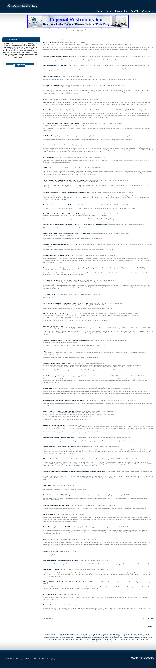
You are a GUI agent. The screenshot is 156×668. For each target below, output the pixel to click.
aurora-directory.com (49, 636)
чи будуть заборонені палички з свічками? (58, 505)
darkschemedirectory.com (132, 637)
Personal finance (48, 157)
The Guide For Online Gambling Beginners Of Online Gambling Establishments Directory (73, 471)
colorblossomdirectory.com (113, 637)
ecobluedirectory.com (110, 639)
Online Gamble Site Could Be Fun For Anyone (58, 411)
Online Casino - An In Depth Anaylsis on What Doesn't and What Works (67, 233)
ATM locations (48, 168)
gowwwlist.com (74, 634)
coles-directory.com (97, 637)
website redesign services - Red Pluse (55, 65)
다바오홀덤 (47, 485)
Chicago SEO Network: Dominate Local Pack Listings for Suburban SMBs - (68, 582)
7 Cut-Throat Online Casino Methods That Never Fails (61, 214)
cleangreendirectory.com (82, 637)
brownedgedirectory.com (50, 637)
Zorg (53, 659)
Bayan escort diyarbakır (51, 539)
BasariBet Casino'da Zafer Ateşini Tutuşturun (58, 495)
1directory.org (117, 634)
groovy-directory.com (104, 641)
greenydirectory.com (89, 641)
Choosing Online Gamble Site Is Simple (56, 314)
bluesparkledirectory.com (143, 636)
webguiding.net (95, 634)
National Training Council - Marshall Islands (58, 527)
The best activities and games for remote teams (58, 56)
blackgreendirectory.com (110, 636)
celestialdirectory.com (66, 637)
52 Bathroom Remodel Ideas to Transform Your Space (61, 560)
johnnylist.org (85, 634)
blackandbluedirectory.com (92, 636)
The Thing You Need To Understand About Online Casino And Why (65, 303)
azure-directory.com (63, 636)
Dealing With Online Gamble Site (54, 425)
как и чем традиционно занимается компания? (59, 437)
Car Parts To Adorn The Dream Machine (56, 255)
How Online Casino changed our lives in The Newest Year (62, 205)
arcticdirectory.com (143, 634)
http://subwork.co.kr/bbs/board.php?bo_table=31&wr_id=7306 (64, 123)
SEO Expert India (49, 294)
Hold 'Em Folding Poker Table (53, 326)
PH (44, 459)
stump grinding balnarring (52, 76)
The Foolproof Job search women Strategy (57, 363)
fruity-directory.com (141, 639)
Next (152, 618)
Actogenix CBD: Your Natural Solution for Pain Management (63, 180)
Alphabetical (67, 39)
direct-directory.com (82, 639)
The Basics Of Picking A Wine (53, 551)
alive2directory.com (129, 634)
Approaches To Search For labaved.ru (55, 351)
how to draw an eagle (50, 376)
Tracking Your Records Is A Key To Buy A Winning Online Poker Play (66, 192)
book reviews (47, 145)
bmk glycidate (47, 136)
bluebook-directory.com (126, 636)
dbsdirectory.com (146, 637)
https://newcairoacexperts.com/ (53, 85)
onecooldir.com (107, 634)
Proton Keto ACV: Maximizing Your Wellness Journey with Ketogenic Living (68, 268)
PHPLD (44, 659)
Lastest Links (121, 11)
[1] (148, 618)
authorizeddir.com (50, 634)
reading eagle (47, 388)
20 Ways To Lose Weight (51, 569)
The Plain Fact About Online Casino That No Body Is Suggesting (64, 340)
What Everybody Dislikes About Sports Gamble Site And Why (63, 400)
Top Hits (135, 11)
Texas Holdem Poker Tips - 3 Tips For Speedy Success (61, 280)
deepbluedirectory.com (54, 639)
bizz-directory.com (77, 636)
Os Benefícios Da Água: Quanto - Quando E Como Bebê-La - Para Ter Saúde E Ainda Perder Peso (75, 224)
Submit (108, 11)
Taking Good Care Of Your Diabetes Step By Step (59, 446)
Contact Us (147, 11)
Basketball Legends (49, 110)
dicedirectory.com (68, 639)
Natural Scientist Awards (51, 605)
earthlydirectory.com (96, 639)
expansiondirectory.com (126, 639)
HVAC (45, 99)
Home (99, 11)
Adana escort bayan (49, 514)
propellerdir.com (63, 634)
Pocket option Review (50, 594)
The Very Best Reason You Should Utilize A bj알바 (60, 244)
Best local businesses (50, 42)
